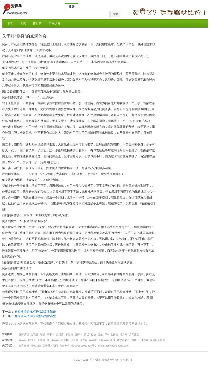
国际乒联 (24, 334)
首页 (11, 23)
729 (106, 334)
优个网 (74, 340)
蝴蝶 (42, 334)
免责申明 (64, 345)
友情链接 (7, 340)
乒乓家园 (134, 334)
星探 (112, 340)
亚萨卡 (78, 334)
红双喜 (34, 334)
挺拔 (93, 334)
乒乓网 (22, 340)
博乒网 (123, 334)
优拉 (100, 334)
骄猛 (86, 334)
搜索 (72, 6)
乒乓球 (93, 340)
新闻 (23, 23)
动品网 (65, 340)
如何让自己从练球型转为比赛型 (35, 316)
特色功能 (36, 345)
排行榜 (37, 23)
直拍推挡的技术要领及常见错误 (35, 311)
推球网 (144, 340)
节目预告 (54, 23)
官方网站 (7, 334)
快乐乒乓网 (53, 340)
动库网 (83, 340)
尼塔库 (60, 334)
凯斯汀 (135, 340)
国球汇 (32, 340)
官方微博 (24, 345)
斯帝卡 (50, 334)
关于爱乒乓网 (50, 345)
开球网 (41, 340)
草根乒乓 (103, 340)
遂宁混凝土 (123, 340)
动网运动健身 (157, 340)
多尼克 (69, 334)
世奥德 (114, 334)
